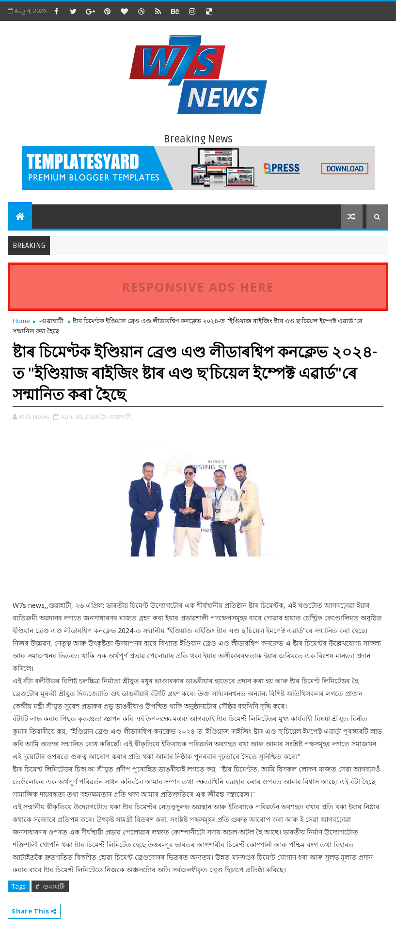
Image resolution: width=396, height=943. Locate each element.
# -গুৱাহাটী (50, 886)
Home (21, 320)
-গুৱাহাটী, (120, 416)
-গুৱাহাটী (51, 320)
